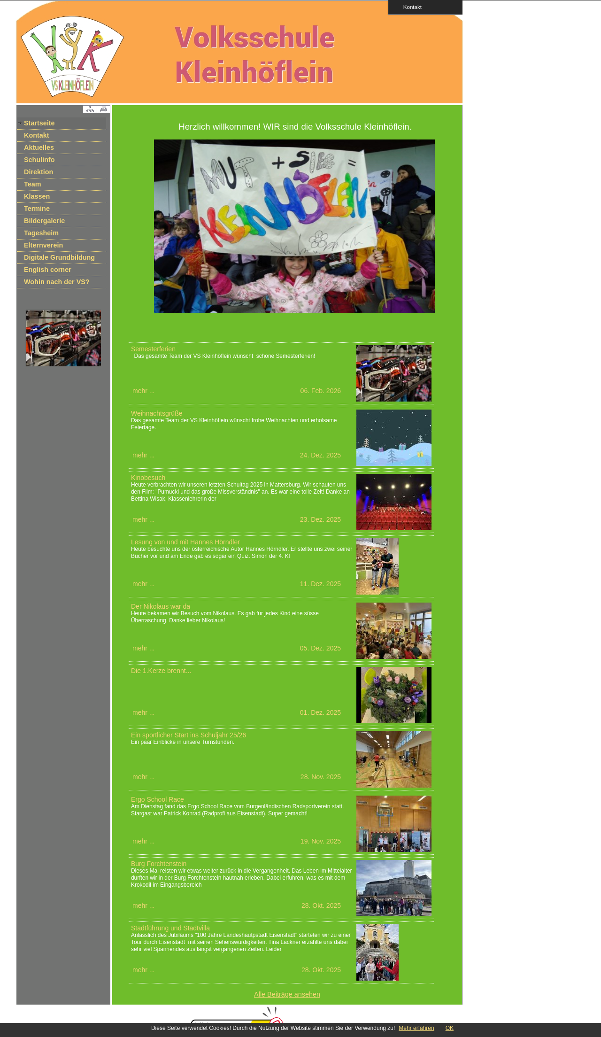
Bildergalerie (44, 220)
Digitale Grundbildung (59, 257)
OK (450, 1028)
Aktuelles (39, 147)
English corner (47, 269)
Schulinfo (39, 159)
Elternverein (43, 245)
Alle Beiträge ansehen (287, 994)
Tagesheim (41, 233)
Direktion (38, 172)
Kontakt (409, 6)
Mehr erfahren (416, 1028)
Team (32, 184)
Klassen (37, 196)
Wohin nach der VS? (57, 282)
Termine (37, 208)
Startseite (39, 123)
